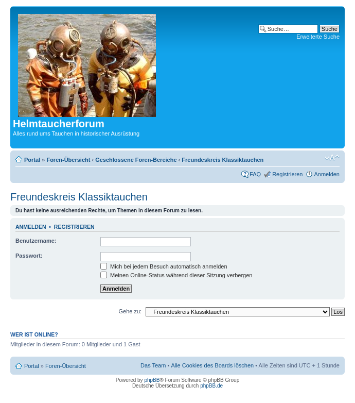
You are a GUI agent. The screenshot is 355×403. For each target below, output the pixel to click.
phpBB (151, 380)
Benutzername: (35, 241)
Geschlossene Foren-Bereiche (135, 160)
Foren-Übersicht (68, 160)
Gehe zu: (129, 311)
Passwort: (29, 256)
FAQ (255, 174)
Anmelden (327, 174)
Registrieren (287, 174)
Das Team (153, 365)
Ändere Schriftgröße (332, 157)
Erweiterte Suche (318, 36)
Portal (32, 160)
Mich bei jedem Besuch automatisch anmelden (163, 266)
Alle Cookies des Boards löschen (212, 365)
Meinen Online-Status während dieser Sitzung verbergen (176, 275)
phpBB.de (211, 386)
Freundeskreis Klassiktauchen (222, 160)
